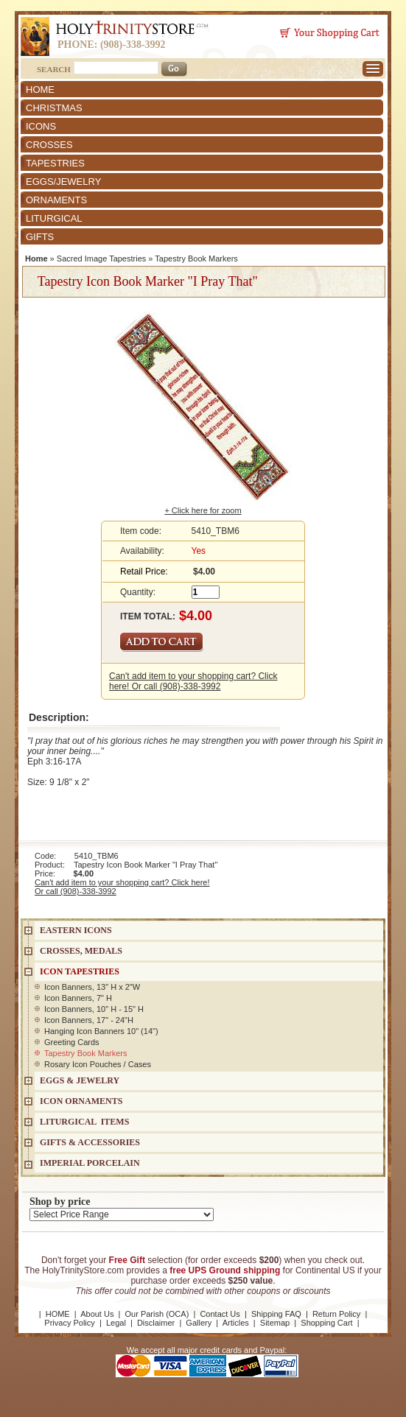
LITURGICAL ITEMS (84, 1122)
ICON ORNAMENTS (81, 1101)
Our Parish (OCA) (157, 1313)
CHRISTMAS (54, 107)
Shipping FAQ (276, 1313)
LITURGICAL (54, 218)
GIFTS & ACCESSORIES (90, 1142)
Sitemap (275, 1322)
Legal (116, 1322)
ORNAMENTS (56, 199)
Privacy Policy (69, 1322)
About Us (96, 1313)
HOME (40, 89)
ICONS (41, 126)
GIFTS (40, 236)
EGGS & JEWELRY (79, 1080)
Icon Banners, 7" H (78, 998)
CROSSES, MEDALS (81, 951)
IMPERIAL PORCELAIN (90, 1163)
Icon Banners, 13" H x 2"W (92, 986)
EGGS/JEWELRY (63, 181)
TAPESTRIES (55, 163)
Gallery (198, 1322)
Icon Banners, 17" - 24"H (88, 1020)
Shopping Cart (326, 1322)
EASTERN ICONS (76, 930)
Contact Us (219, 1313)
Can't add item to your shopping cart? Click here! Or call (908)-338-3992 (193, 681)
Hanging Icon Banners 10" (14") (101, 1031)
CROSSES (49, 144)
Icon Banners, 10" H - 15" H (94, 1009)
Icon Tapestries (79, 971)
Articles (236, 1322)
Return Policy (336, 1313)
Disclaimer (156, 1322)
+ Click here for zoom (202, 510)
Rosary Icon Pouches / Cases (97, 1064)
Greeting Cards (71, 1042)
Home (36, 258)
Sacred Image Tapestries (101, 258)
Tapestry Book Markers (196, 258)
